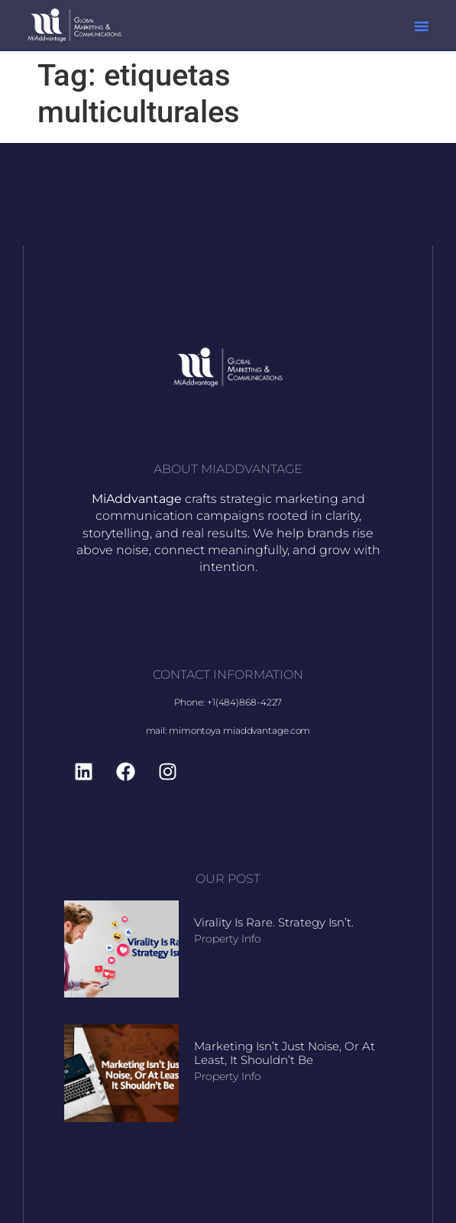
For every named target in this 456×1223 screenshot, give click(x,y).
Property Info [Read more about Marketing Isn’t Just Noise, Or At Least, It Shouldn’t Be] (227, 1076)
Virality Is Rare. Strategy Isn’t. (274, 922)
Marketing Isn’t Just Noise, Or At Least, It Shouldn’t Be (284, 1053)
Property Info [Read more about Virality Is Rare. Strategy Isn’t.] (227, 939)
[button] (421, 26)
